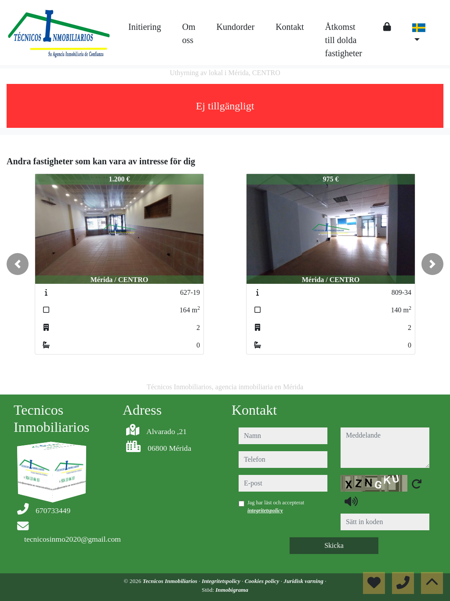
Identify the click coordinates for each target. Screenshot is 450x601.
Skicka (334, 545)
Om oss (189, 33)
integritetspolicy (265, 510)
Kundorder (236, 27)
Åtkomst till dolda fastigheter (343, 40)
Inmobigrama (231, 590)
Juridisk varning (304, 581)
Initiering (144, 27)
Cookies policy (263, 581)
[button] (18, 264)
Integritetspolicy (222, 581)
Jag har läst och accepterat (275, 507)
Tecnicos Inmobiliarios (171, 581)
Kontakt (290, 27)
